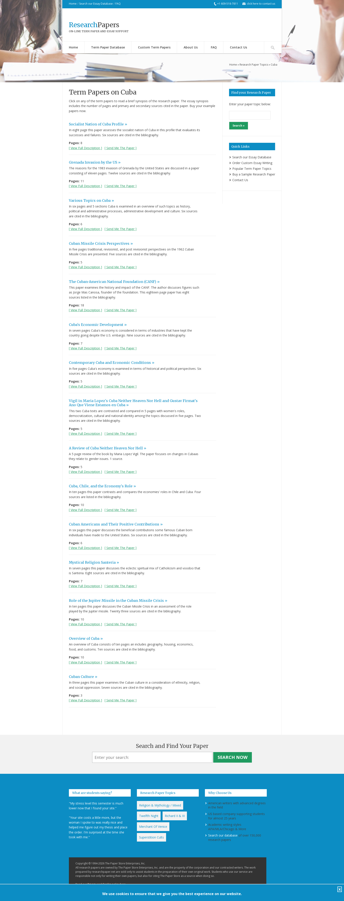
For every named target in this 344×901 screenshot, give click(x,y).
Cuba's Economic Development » (98, 324)
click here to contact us (261, 3)
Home (73, 3)
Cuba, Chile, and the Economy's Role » (102, 486)
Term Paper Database (108, 47)
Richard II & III (175, 816)
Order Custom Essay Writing (252, 163)
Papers (94, 25)
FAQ (118, 3)
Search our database (223, 835)
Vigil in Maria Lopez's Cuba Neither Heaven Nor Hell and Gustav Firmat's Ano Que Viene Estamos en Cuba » (133, 403)
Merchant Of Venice (153, 826)
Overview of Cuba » (86, 638)
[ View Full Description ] (85, 148)
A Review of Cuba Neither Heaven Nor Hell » (107, 448)
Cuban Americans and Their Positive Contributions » (116, 524)
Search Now (232, 757)
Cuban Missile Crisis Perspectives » (101, 243)
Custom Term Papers (154, 47)
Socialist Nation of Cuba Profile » (98, 124)
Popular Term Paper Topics (251, 168)
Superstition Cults (151, 837)
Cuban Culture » (83, 676)
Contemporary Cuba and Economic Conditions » (111, 362)
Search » (239, 125)
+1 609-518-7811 (227, 3)
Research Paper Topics (254, 64)
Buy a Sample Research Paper (253, 174)
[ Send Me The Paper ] (120, 148)
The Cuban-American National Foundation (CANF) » (114, 281)
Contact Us (238, 47)
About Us (191, 47)
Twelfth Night (148, 816)
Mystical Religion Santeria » (94, 562)
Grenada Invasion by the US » (95, 162)
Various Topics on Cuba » (91, 200)
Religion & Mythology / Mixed (160, 805)
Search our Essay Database (96, 3)
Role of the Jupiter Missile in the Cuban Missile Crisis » (118, 600)
